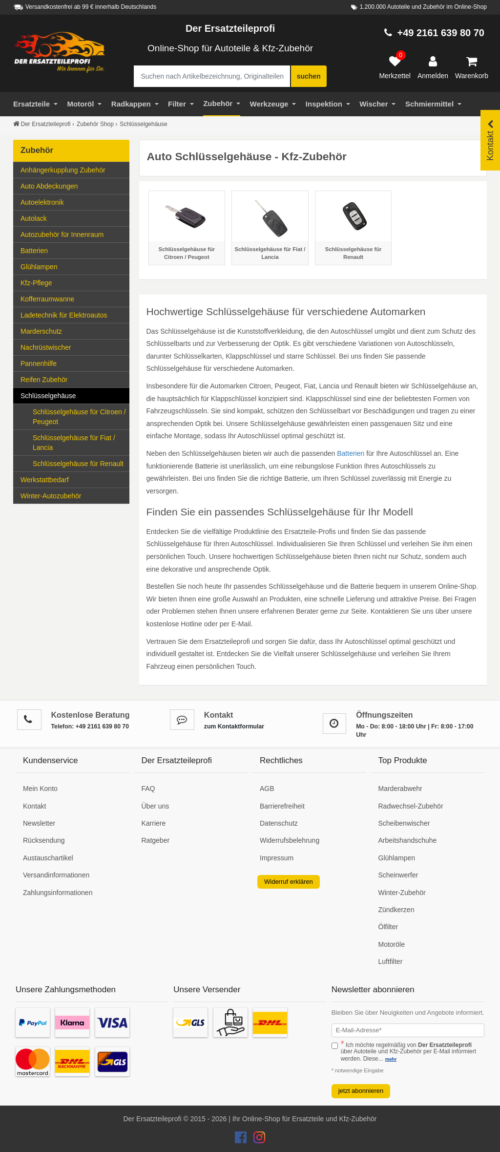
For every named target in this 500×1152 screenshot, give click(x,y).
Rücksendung (44, 840)
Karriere (154, 823)
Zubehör (221, 103)
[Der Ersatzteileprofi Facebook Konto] (242, 1140)
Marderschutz (73, 330)
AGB (267, 788)
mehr (390, 1059)
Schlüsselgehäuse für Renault (78, 464)
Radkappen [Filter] (135, 104)
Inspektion (328, 104)
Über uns (155, 806)
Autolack (73, 217)
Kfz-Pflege (36, 283)
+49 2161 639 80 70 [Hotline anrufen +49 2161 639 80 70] (440, 32)
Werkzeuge (273, 104)
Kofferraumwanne (47, 299)
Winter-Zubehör (402, 892)
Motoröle (391, 944)
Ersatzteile (35, 104)
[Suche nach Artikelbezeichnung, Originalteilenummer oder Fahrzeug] (212, 76)
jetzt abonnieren (361, 1090)
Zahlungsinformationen (57, 892)
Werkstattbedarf (73, 479)
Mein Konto (40, 788)
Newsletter (39, 823)
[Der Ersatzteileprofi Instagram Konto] (257, 1140)
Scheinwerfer (398, 875)
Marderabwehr (400, 788)
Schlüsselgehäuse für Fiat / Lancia (74, 442)
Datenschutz (279, 823)
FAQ (148, 788)
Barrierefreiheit (282, 806)
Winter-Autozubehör (73, 495)
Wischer (377, 104)
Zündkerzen (396, 910)
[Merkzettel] (394, 68)
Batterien (73, 250)
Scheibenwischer (404, 823)
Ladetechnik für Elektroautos (64, 315)
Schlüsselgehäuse (73, 395)
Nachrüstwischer (46, 347)
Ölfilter (388, 927)
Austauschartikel (48, 858)
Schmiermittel (433, 104)
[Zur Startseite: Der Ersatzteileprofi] (59, 53)
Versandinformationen (56, 875)
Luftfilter (390, 961)
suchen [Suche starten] (309, 76)
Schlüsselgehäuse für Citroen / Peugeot (79, 417)
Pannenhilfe (39, 363)
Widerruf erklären (288, 881)
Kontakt (34, 806)
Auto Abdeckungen (49, 186)
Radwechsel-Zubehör (410, 806)
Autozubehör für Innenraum (62, 234)
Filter (181, 104)
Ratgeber (156, 840)
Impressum (276, 858)
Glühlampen (73, 266)
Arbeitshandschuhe (407, 840)
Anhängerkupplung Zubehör (73, 169)
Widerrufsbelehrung (289, 840)
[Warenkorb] (472, 68)
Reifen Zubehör (73, 379)
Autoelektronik (73, 201)
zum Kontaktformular (234, 726)
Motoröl (84, 104)
